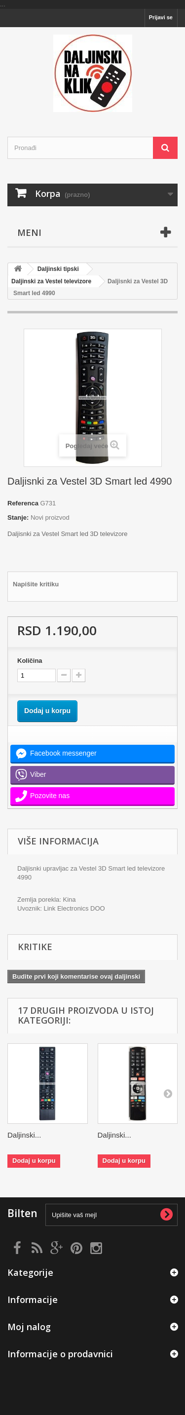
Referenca (22, 503)
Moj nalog (29, 1327)
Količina (29, 660)
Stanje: (18, 517)
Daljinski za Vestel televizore (51, 281)
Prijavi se (161, 17)
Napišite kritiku (36, 584)
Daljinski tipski (58, 269)
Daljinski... (24, 1135)
